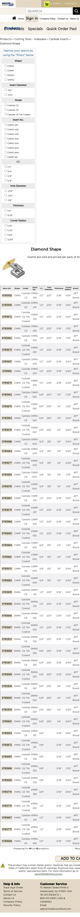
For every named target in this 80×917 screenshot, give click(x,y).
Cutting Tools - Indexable (30, 39)
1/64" (68, 295)
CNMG (17, 295)
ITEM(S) (55, 4)
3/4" (41, 442)
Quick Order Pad (61, 29)
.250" (49, 395)
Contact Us (62, 18)
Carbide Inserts (58, 39)
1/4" (59, 395)
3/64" (68, 362)
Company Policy (48, 18)
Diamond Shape (10, 43)
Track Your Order (13, 888)
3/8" (41, 733)
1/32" (68, 329)
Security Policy (12, 905)
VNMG (17, 733)
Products (13, 28)
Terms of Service (13, 891)
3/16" (59, 295)
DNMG (17, 592)
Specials (35, 29)
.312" (49, 442)
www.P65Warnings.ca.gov (49, 874)
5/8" (41, 395)
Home (21, 18)
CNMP (17, 498)
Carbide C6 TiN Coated (25, 316)
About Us (74, 18)
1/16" (68, 475)
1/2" (42, 295)
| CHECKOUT (69, 4)
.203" (49, 295)
